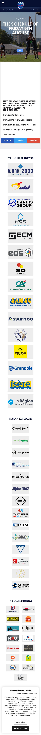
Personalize (20, 722)
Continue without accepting (25, 693)
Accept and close (20, 728)
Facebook (7, 140)
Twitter (20, 140)
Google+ (33, 140)
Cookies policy (24, 715)
